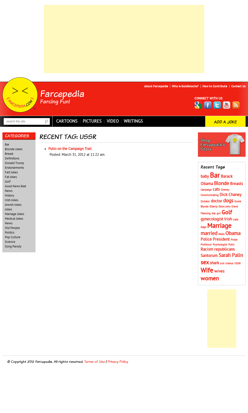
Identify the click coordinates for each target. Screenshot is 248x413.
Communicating (210, 195)
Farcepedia (62, 93)
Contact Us (238, 86)
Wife (207, 270)
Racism (207, 249)
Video (113, 121)
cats (216, 189)
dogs (228, 201)
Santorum (209, 255)
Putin (231, 244)
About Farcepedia (156, 86)
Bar (7, 145)
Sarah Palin (231, 255)
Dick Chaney (230, 194)
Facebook (208, 105)
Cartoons (67, 121)
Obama (232, 233)
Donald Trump (14, 163)
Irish (228, 219)
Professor (206, 244)
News (8, 223)
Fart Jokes (11, 172)
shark (214, 263)
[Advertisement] (124, 39)
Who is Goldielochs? (185, 86)
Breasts (236, 183)
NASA (221, 234)
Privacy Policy (117, 361)
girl (219, 213)
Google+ (198, 105)
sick (222, 263)
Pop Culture (12, 237)
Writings (133, 121)
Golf (7, 182)
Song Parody (13, 246)
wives (219, 271)
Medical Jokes (14, 219)
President (221, 239)
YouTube (227, 105)
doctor (216, 201)
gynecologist (212, 219)
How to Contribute (215, 86)
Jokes (8, 209)
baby (205, 176)
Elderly (214, 206)
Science (10, 242)
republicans (224, 249)
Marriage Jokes (14, 214)
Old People (12, 228)
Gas (214, 213)
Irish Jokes (11, 200)
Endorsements (14, 168)
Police (206, 239)
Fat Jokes (11, 177)
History (9, 195)
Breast (9, 154)
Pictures (92, 121)
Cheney (225, 189)
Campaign (206, 189)
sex (205, 262)
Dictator (205, 201)
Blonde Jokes (13, 149)
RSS (236, 105)
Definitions (12, 158)
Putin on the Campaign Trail (69, 149)
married (209, 233)
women (210, 278)
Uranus (229, 263)
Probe (234, 239)
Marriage (219, 226)
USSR (237, 263)
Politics (9, 233)
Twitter (217, 105)
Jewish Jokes (13, 205)
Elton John (224, 206)
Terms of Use (94, 361)
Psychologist (220, 244)
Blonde (221, 183)
